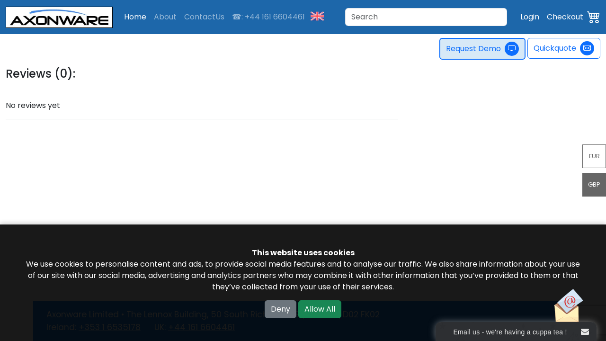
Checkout (565, 16)
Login (529, 16)
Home (135, 16)
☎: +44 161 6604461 (268, 16)
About (165, 16)
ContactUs (204, 16)
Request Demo (482, 49)
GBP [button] (594, 184)
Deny (280, 309)
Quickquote (564, 48)
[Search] (426, 17)
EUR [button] (594, 156)
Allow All (319, 309)
